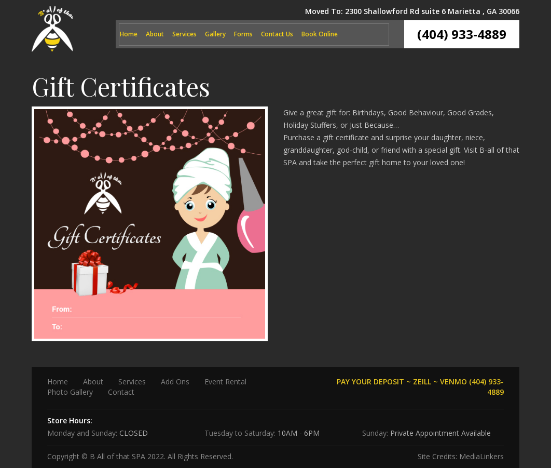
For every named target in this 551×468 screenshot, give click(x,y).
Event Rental (225, 381)
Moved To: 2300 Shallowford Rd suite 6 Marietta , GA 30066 (412, 11)
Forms (243, 34)
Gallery (215, 34)
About (155, 34)
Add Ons (175, 381)
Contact (121, 392)
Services (184, 34)
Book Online (319, 34)
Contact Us (277, 34)
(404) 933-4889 (461, 34)
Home (128, 34)
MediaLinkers (481, 456)
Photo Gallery (70, 392)
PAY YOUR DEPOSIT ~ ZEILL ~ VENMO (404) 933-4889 (420, 387)
